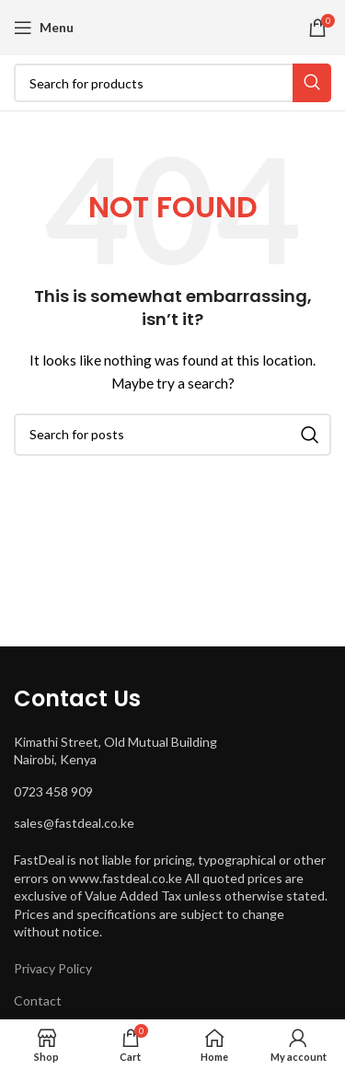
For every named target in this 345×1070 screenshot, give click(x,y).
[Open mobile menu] (44, 27)
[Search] (172, 83)
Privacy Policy (53, 968)
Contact (38, 1000)
